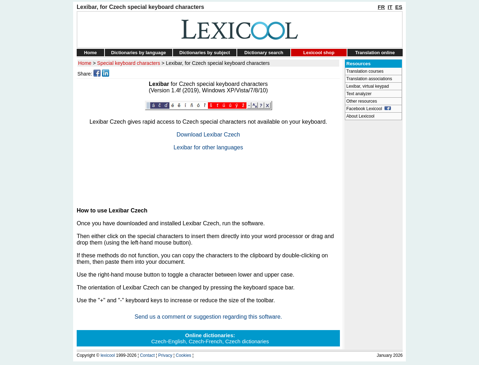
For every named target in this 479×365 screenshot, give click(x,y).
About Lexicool (360, 116)
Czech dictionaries (247, 341)
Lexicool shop (318, 52)
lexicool (108, 355)
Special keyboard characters (128, 63)
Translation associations (369, 78)
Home (90, 52)
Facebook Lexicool (368, 108)
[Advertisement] (208, 176)
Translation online (375, 52)
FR (381, 7)
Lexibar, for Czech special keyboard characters (218, 63)
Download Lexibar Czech (208, 135)
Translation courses (364, 71)
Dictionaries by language (138, 52)
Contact (147, 355)
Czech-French (205, 341)
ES (398, 7)
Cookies (183, 355)
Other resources (361, 101)
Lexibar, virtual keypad (367, 86)
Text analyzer (359, 93)
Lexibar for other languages (208, 147)
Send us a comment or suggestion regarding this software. (208, 317)
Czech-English (168, 341)
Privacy (165, 355)
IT (390, 7)
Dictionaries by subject (204, 52)
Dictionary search (263, 52)
